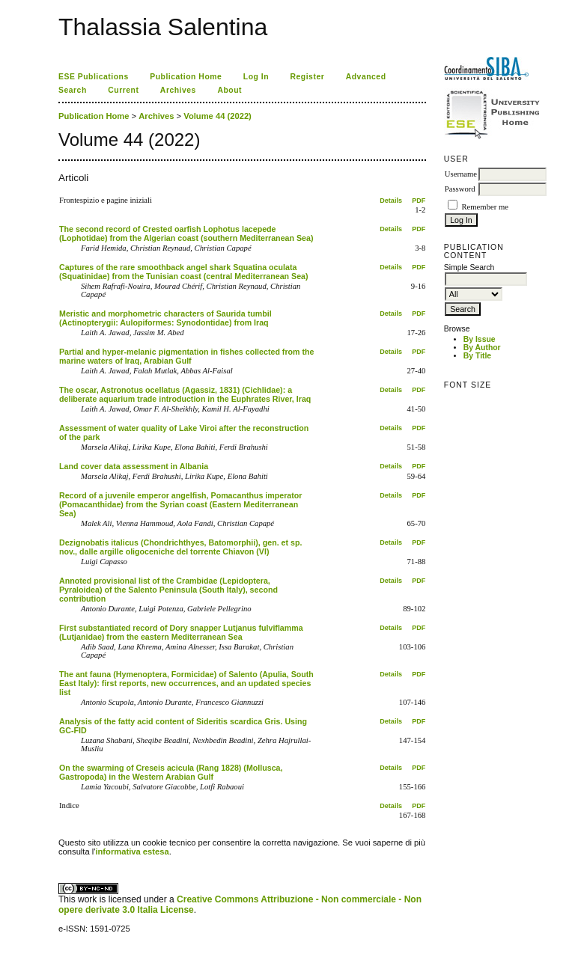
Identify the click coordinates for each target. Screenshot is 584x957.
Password (460, 189)
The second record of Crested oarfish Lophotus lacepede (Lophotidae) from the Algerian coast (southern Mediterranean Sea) (186, 233)
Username (461, 174)
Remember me (484, 207)
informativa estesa (131, 851)
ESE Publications (93, 77)
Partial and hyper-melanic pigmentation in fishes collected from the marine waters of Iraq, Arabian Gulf (186, 356)
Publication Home (186, 77)
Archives (178, 90)
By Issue (479, 339)
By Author (482, 347)
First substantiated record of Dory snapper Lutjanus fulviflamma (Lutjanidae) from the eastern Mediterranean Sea (181, 632)
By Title (477, 356)
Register (308, 77)
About (229, 90)
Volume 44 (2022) (217, 115)
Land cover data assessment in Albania (133, 466)
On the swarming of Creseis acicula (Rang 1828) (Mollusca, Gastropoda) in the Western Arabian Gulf (170, 772)
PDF (418, 200)
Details (391, 200)
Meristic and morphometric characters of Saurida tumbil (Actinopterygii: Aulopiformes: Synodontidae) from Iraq (165, 318)
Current (123, 90)
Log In (256, 77)
